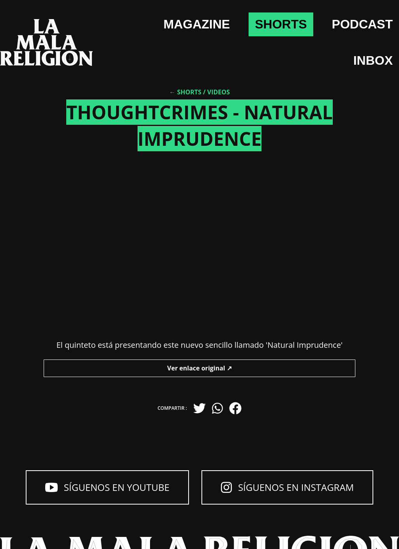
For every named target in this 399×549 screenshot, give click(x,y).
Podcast (362, 24)
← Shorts (185, 92)
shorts (281, 24)
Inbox (373, 60)
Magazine (197, 24)
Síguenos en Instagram (287, 487)
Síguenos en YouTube (107, 487)
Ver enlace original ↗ (199, 368)
